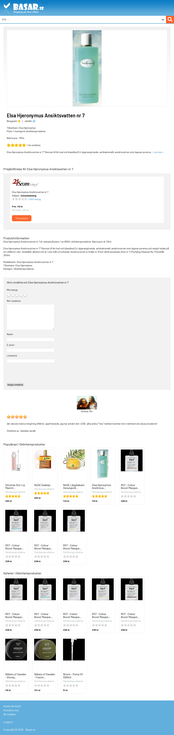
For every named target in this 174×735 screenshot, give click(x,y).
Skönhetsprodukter (24, 268)
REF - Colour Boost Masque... (130, 486)
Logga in (8, 721)
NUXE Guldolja (42, 485)
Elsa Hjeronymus (27, 127)
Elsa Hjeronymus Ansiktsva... (101, 486)
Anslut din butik (12, 706)
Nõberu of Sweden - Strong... (15, 676)
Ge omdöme (34, 145)
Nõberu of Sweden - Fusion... (44, 676)
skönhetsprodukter (81, 241)
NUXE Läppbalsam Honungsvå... (73, 486)
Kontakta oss (11, 710)
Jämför (30, 121)
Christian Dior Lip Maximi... (15, 486)
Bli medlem (9, 714)
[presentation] (32, 372)
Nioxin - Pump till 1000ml (73, 676)
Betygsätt (14, 121)
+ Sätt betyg (34, 199)
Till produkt (21, 218)
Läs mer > (158, 152)
